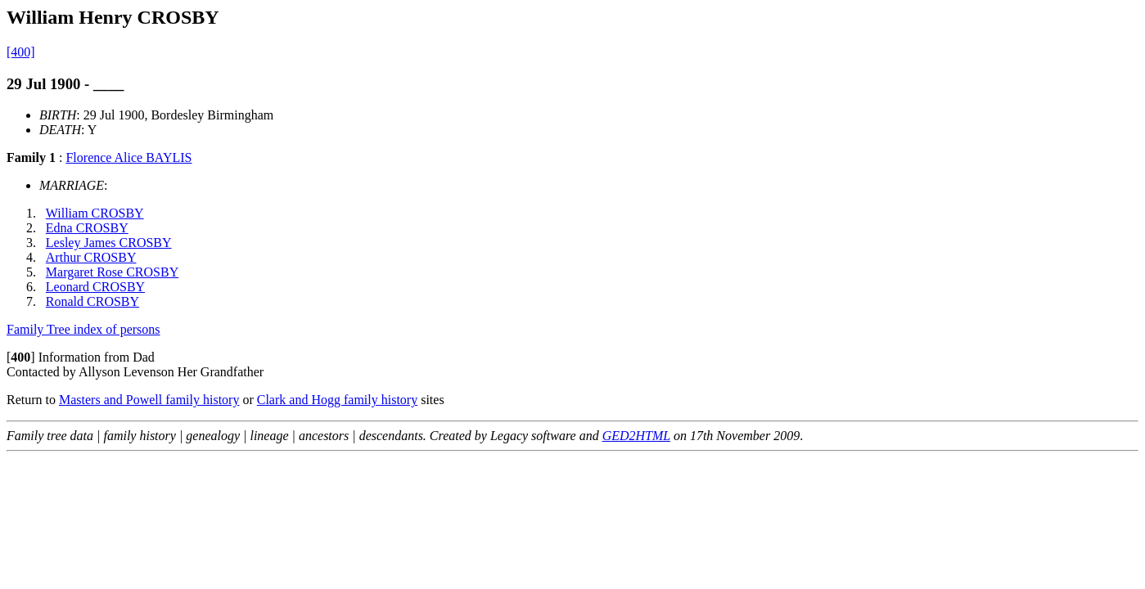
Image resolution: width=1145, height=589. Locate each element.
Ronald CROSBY (92, 301)
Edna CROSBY (87, 228)
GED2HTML (636, 436)
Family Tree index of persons (83, 329)
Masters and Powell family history (149, 400)
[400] (21, 52)
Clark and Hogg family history (337, 400)
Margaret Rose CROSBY (112, 272)
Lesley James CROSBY (109, 243)
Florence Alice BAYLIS (128, 157)
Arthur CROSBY (91, 257)
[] (21, 357)
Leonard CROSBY (95, 287)
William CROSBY (95, 213)
